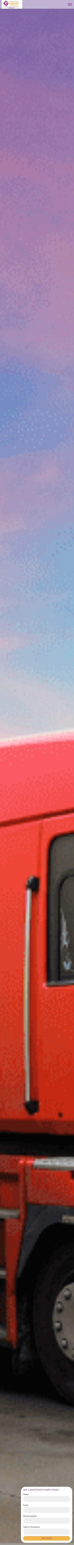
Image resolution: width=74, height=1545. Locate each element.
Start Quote (46, 1538)
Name (26, 1494)
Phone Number (30, 1516)
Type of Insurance (31, 1527)
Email (25, 1505)
